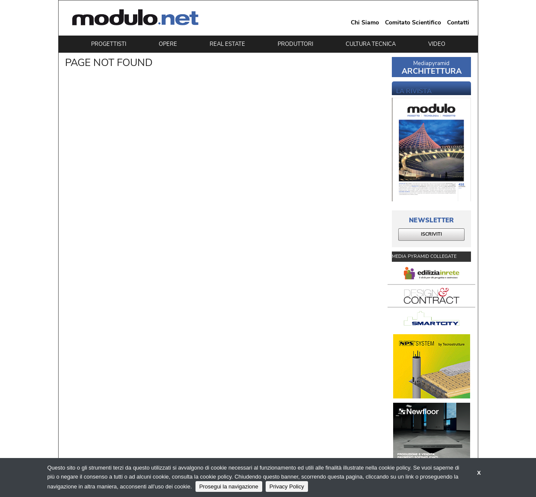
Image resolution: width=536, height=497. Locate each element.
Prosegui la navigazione (228, 486)
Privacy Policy (286, 486)
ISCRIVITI (431, 234)
